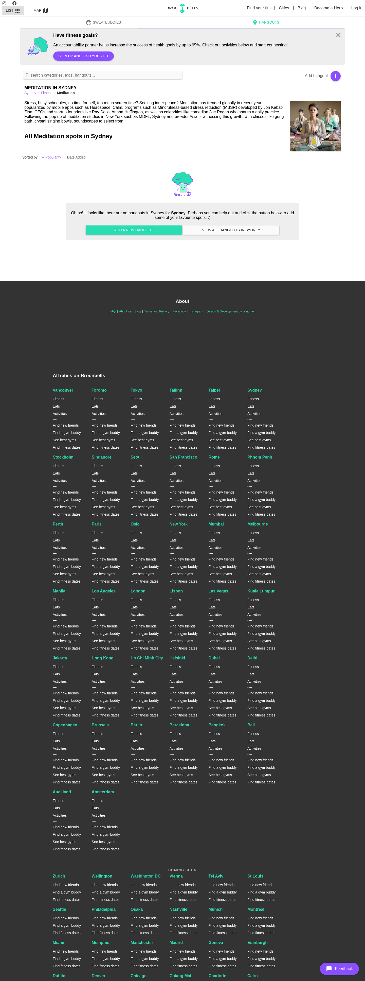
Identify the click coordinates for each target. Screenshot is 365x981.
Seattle (59, 909)
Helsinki (177, 658)
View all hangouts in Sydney (231, 230)
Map (41, 10)
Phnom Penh (259, 457)
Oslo (135, 524)
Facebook (179, 311)
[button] (339, 969)
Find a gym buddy (67, 433)
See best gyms (64, 440)
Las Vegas (218, 591)
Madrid (176, 942)
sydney (30, 93)
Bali (251, 725)
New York (179, 524)
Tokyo (136, 390)
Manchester (142, 942)
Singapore (102, 457)
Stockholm (63, 457)
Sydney (254, 390)
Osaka (137, 909)
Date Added (76, 157)
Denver (98, 976)
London (138, 591)
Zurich (59, 876)
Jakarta (60, 658)
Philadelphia (104, 909)
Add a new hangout (134, 230)
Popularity (51, 157)
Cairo (252, 976)
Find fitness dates (67, 447)
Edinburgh (257, 942)
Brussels (100, 725)
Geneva (215, 942)
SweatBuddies (103, 22)
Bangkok (217, 725)
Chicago (139, 976)
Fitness (47, 93)
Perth (58, 524)
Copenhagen (65, 725)
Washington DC (146, 876)
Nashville (178, 909)
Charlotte (217, 976)
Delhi (252, 658)
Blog (302, 8)
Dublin (59, 976)
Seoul (136, 457)
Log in (356, 8)
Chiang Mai (180, 976)
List (13, 10)
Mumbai (216, 524)
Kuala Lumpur (261, 591)
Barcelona (179, 725)
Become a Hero (329, 8)
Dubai (214, 658)
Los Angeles (104, 591)
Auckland (62, 792)
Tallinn (176, 390)
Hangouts (266, 22)
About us (125, 311)
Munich (215, 909)
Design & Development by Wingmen (231, 311)
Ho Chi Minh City (147, 658)
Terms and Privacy (156, 311)
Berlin (136, 725)
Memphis (100, 942)
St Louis (255, 876)
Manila (59, 591)
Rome (214, 457)
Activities (60, 414)
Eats (56, 406)
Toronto (99, 390)
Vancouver (63, 390)
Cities (284, 8)
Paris (97, 524)
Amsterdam (103, 792)
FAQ (113, 311)
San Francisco (183, 457)
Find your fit (260, 8)
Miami (58, 942)
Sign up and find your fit (83, 56)
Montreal (255, 909)
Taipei (214, 390)
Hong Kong (103, 658)
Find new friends (66, 425)
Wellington (102, 876)
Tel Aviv (215, 876)
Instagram (196, 311)
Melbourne (257, 524)
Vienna (176, 876)
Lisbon (176, 591)
